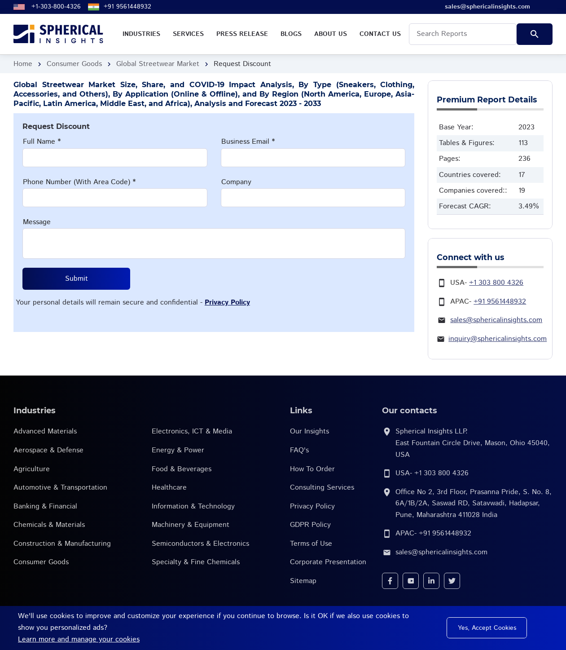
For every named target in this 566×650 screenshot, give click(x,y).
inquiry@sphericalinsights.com (497, 339)
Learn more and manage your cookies (79, 639)
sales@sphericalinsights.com (496, 320)
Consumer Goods (74, 64)
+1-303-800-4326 (56, 6)
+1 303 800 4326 (496, 283)
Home (22, 64)
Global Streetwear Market (157, 64)
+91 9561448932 (127, 6)
